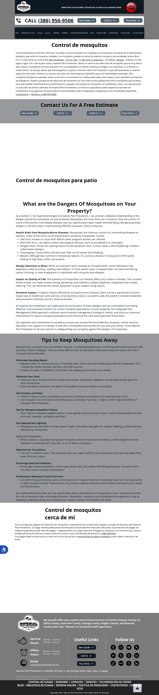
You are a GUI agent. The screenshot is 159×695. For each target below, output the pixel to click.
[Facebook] (113, 647)
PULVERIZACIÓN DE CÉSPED (115, 682)
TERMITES (91, 682)
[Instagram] (121, 647)
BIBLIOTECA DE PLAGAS (40, 685)
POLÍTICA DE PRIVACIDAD (93, 685)
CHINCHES (77, 682)
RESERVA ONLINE (66, 685)
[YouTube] (128, 647)
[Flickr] (121, 663)
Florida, (41, 52)
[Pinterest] (128, 655)
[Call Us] (110, 20)
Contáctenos (22, 94)
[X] (136, 647)
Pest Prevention (69, 63)
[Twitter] (113, 655)
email (105, 671)
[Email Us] (96, 113)
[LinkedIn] (136, 655)
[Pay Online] (133, 20)
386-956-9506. (109, 533)
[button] (138, 33)
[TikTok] (113, 663)
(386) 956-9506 (56, 20)
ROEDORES (62, 682)
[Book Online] (130, 113)
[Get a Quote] (86, 20)
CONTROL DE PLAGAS (40, 682)
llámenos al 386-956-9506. (44, 94)
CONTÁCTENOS (119, 685)
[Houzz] (136, 663)
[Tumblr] (121, 655)
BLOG (20, 685)
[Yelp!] (128, 663)
